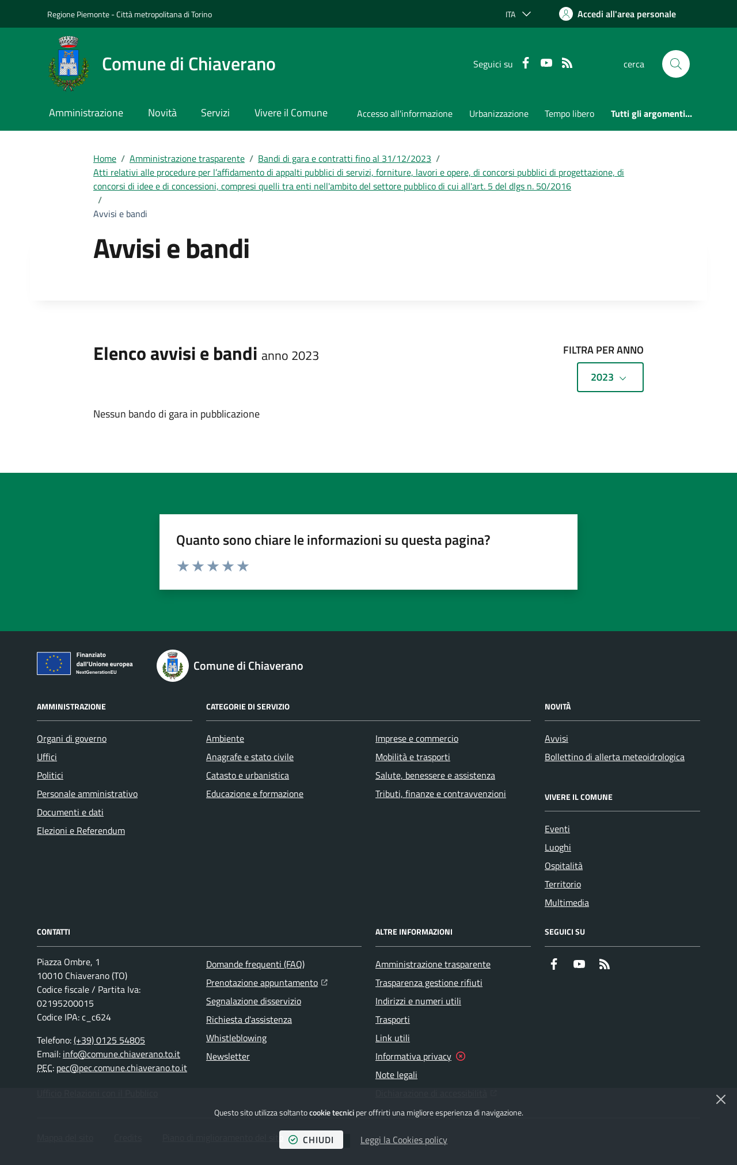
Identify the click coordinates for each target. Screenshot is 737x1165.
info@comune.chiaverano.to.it (121, 1054)
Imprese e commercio (416, 738)
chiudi (311, 1140)
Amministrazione (86, 112)
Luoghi (558, 847)
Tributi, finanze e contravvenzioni (440, 793)
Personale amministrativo (87, 793)
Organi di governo (72, 738)
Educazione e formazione (254, 793)
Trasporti (392, 1019)
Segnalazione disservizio (253, 1001)
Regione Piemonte (78, 14)
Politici (50, 775)
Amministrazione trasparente (187, 158)
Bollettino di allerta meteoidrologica (615, 757)
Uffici (47, 757)
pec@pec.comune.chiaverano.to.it (121, 1068)
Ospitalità (564, 865)
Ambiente (225, 738)
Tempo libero (569, 113)
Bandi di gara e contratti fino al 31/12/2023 (344, 158)
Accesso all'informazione (405, 113)
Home (104, 158)
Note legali (396, 1074)
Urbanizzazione (499, 113)
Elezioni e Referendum (81, 830)
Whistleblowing (236, 1038)
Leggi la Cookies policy (403, 1140)
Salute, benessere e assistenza (435, 775)
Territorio (563, 884)
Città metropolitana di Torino (164, 14)
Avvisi (556, 738)
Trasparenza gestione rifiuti (429, 982)
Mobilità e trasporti (412, 757)
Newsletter (228, 1056)
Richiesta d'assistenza (249, 1019)
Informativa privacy (413, 1056)
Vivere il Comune (291, 112)
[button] (676, 64)
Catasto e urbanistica (247, 775)
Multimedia (567, 902)
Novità (162, 112)
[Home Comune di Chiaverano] (161, 64)
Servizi (215, 112)
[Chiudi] (721, 1099)
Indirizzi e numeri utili (418, 1001)
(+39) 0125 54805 (109, 1040)
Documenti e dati (70, 812)
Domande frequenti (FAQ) (255, 964)
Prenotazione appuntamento (267, 981)
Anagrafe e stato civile (250, 757)
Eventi (557, 829)
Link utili (392, 1038)
